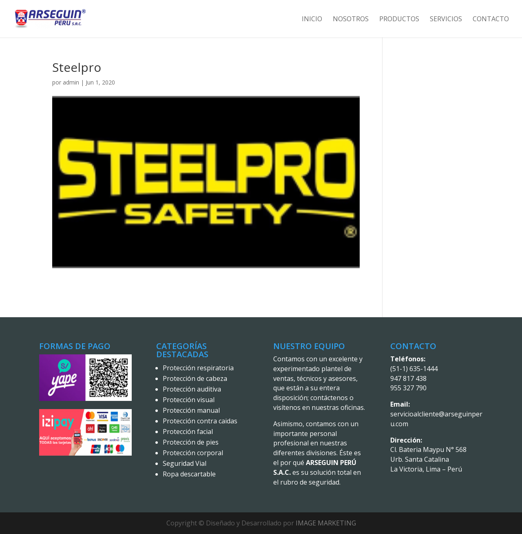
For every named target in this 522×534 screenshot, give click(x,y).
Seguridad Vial (184, 463)
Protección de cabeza (195, 378)
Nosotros (351, 19)
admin (71, 82)
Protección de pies (191, 442)
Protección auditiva (192, 389)
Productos (399, 19)
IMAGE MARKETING (326, 522)
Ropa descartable (189, 473)
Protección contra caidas (200, 420)
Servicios (446, 19)
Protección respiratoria (198, 367)
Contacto (491, 19)
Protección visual (189, 399)
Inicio (312, 19)
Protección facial (188, 431)
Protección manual (191, 410)
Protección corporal (193, 452)
